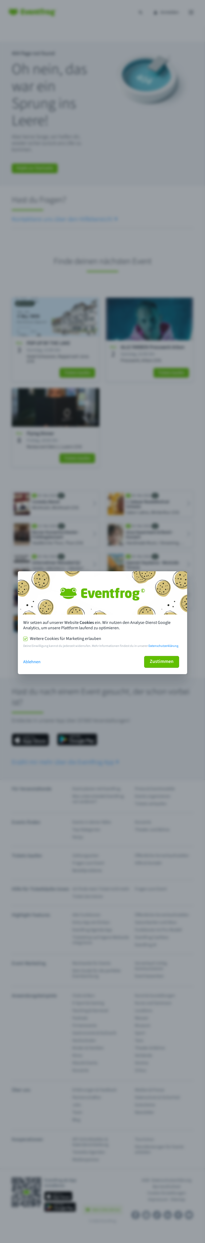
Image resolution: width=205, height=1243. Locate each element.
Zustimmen (162, 661)
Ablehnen (32, 662)
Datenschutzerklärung (163, 646)
